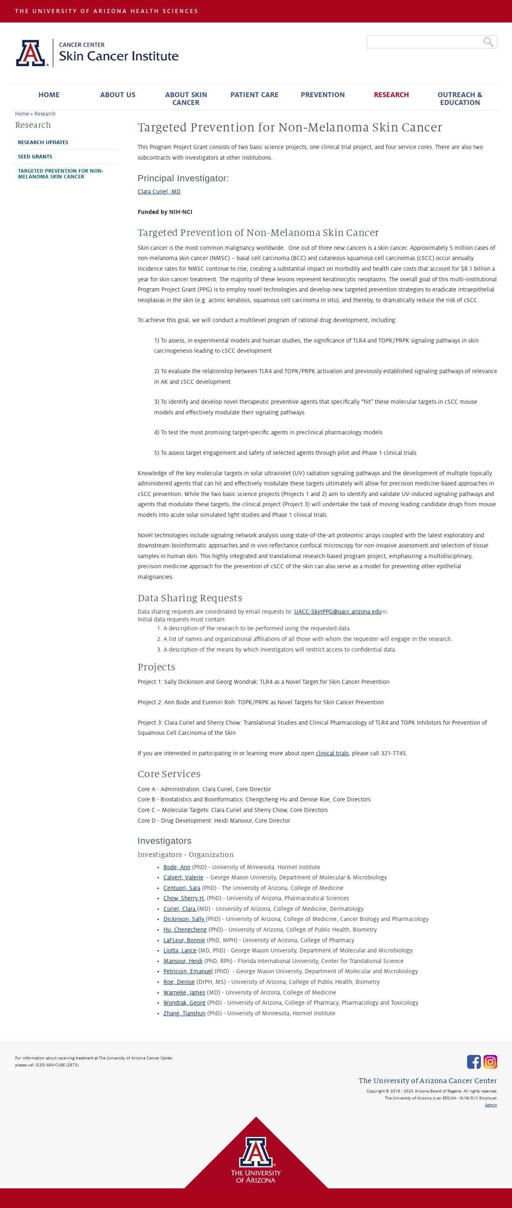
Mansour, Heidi (183, 961)
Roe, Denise (179, 982)
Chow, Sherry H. (184, 898)
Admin (491, 1105)
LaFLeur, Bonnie (184, 940)
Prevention (323, 95)
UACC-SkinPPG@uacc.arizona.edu (340, 611)
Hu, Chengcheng (185, 929)
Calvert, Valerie (183, 877)
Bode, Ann (176, 867)
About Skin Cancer (186, 99)
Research (391, 95)
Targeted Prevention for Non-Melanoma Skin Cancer (61, 174)
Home (49, 95)
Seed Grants (35, 157)
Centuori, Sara (181, 888)
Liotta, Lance (180, 950)
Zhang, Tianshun (184, 1013)
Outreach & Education (460, 99)
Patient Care (254, 95)
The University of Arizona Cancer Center (428, 1081)
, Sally (197, 919)
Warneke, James (184, 992)
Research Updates (43, 142)
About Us (117, 95)
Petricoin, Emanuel (188, 971)
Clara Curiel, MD (159, 191)
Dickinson (176, 919)
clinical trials (332, 753)
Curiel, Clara (180, 908)
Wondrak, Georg (184, 1002)
